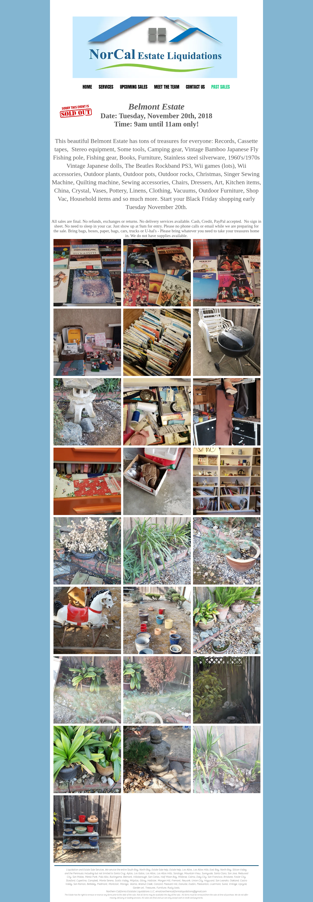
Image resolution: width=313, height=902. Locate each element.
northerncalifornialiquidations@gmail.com (184, 891)
